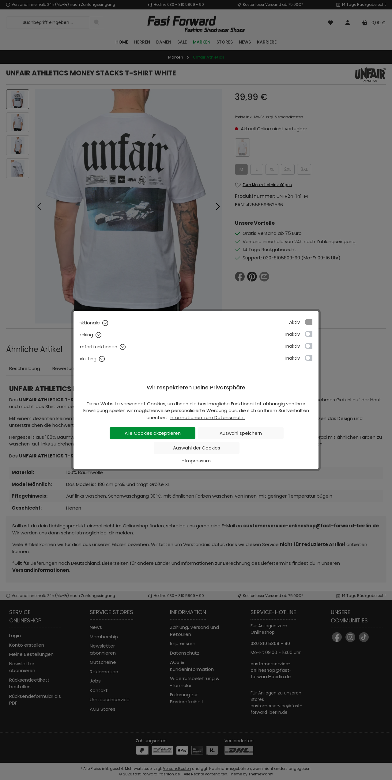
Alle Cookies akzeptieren (153, 433)
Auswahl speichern (241, 433)
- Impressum (196, 460)
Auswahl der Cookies (196, 448)
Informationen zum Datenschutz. (207, 417)
